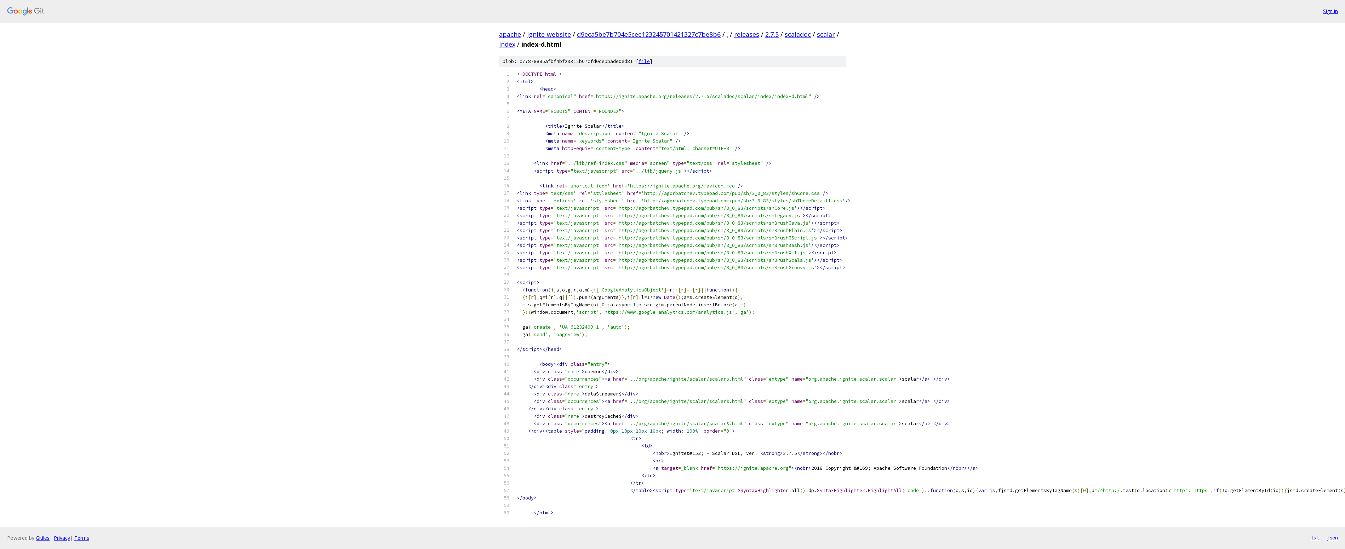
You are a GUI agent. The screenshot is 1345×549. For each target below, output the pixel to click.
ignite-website (549, 34)
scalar (826, 34)
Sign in (1330, 11)
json (1332, 537)
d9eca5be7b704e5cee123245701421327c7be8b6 (649, 34)
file (644, 61)
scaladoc (798, 34)
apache (510, 34)
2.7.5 (772, 34)
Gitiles (43, 537)
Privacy (62, 537)
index (507, 44)
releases (746, 34)
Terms (81, 537)
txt (1315, 537)
